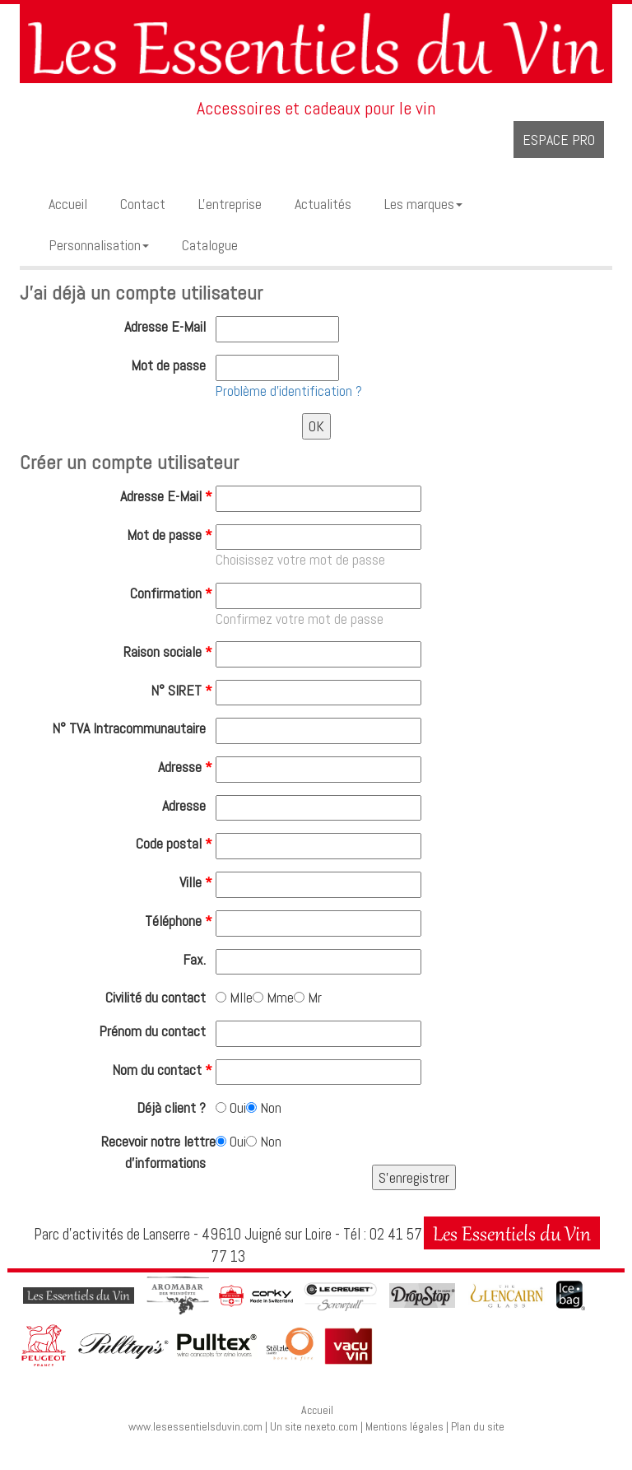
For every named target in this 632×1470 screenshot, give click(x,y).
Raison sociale (169, 651)
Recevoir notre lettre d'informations (158, 1152)
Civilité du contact (160, 997)
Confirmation (173, 593)
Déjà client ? (176, 1107)
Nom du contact (164, 1069)
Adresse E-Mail (170, 326)
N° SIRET (183, 690)
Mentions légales (404, 1426)
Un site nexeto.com (314, 1426)
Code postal (176, 843)
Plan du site (477, 1426)
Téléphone (180, 920)
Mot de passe (173, 365)
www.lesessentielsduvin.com (195, 1426)
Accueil (317, 1410)
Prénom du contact (157, 1030)
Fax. (199, 959)
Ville (197, 881)
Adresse (187, 766)
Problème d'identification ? (289, 391)
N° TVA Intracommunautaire (134, 728)
